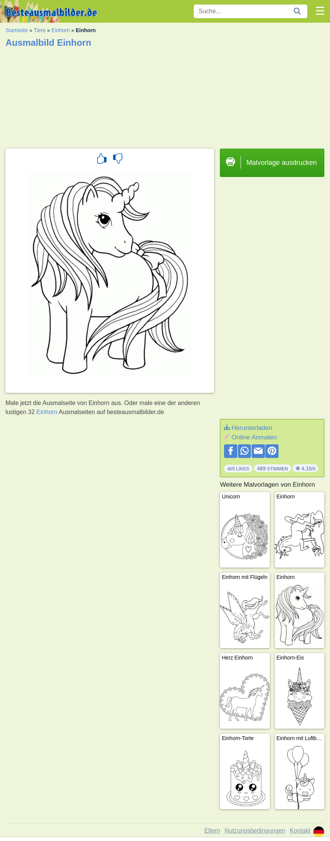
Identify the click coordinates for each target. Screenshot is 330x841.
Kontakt (300, 830)
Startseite (16, 30)
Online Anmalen (254, 437)
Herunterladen (252, 427)
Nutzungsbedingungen (255, 830)
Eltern (212, 830)
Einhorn (60, 30)
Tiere (39, 30)
